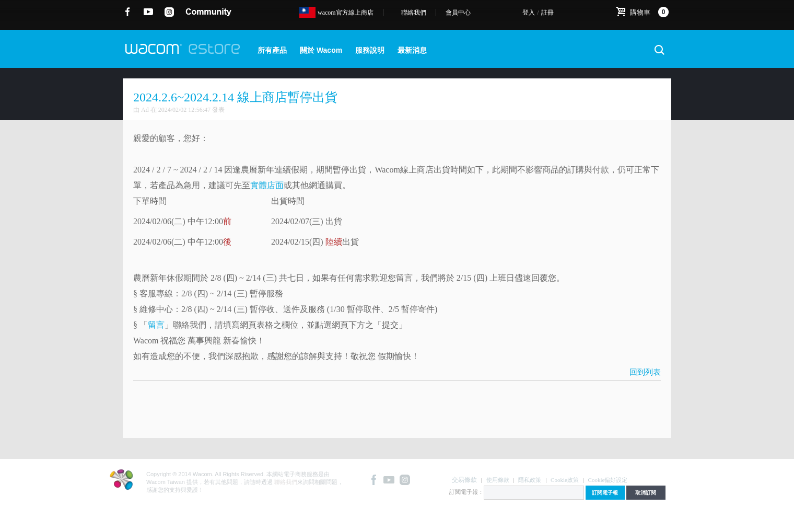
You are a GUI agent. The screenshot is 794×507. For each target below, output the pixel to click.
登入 (528, 12)
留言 (156, 324)
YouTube (149, 12)
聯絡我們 (413, 12)
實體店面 (267, 185)
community (208, 12)
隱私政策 (529, 480)
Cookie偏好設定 (608, 480)
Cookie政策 (565, 480)
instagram (169, 12)
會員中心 (458, 12)
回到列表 (645, 372)
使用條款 (497, 480)
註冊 (547, 12)
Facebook (128, 12)
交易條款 (464, 479)
